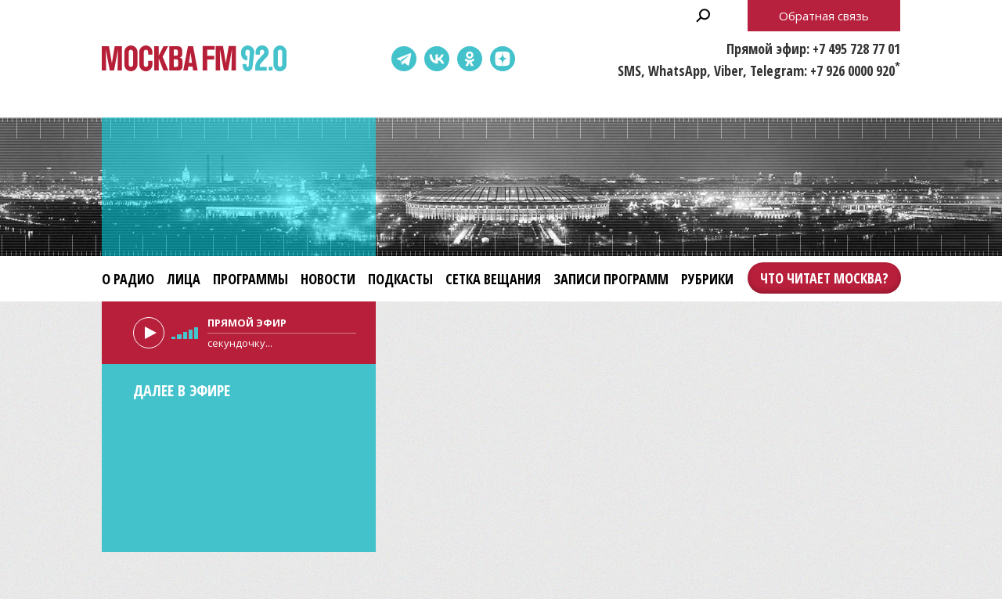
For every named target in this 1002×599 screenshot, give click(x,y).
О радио (128, 278)
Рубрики (707, 278)
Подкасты (400, 278)
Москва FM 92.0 (194, 59)
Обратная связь (824, 15)
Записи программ (611, 278)
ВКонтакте (436, 58)
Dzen (502, 58)
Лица (183, 278)
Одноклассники (469, 58)
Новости (328, 278)
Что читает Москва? (824, 278)
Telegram (403, 58)
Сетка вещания (493, 278)
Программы (250, 278)
